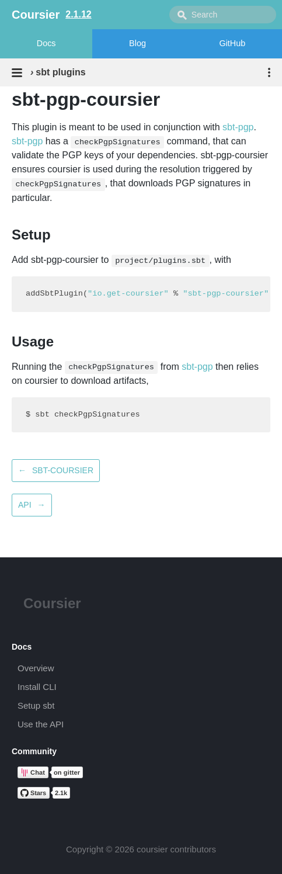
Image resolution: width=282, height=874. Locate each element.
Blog (137, 43)
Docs (46, 43)
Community (34, 751)
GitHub (232, 43)
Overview (36, 668)
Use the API (41, 724)
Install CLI (37, 687)
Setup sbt (36, 705)
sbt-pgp (237, 127)
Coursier (52, 603)
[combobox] (222, 14)
